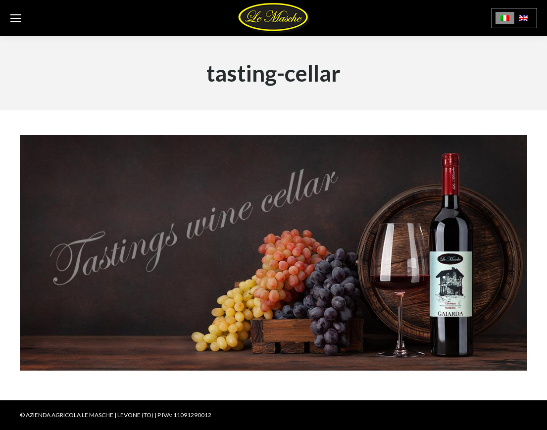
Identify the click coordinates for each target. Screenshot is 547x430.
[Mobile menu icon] (16, 18)
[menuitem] (505, 18)
